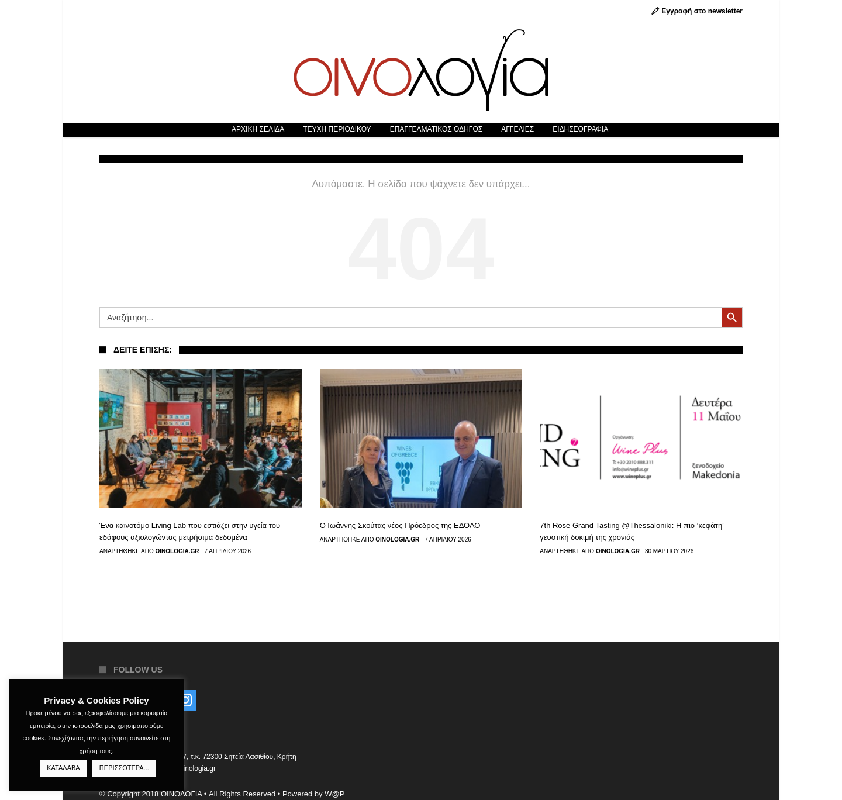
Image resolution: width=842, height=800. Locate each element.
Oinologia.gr (177, 551)
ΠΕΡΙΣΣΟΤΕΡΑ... (124, 767)
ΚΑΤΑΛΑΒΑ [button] (63, 767)
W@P (334, 793)
